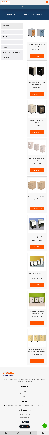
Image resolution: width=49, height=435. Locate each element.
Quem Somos (24, 394)
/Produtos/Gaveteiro (36, 14)
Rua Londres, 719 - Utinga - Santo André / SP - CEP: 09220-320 (25, 405)
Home (27, 14)
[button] (47, 2)
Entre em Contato (24, 414)
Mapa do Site (24, 417)
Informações (24, 396)
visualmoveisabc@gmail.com (24, 6)
